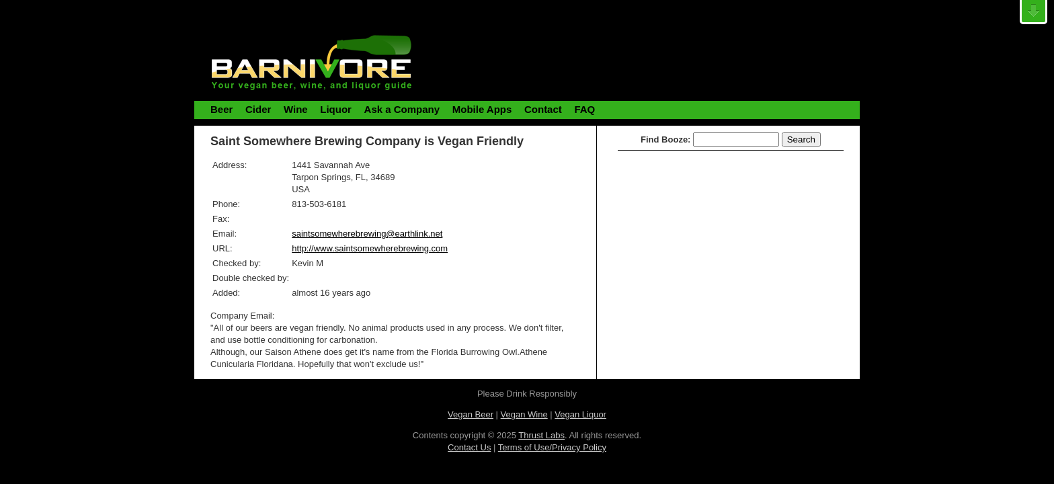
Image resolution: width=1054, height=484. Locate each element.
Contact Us (469, 447)
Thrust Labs (541, 435)
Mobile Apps (482, 109)
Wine (296, 109)
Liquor (336, 109)
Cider (258, 109)
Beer (221, 109)
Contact (543, 109)
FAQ (584, 109)
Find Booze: (665, 139)
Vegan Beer (470, 414)
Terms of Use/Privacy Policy (552, 447)
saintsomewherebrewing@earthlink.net (367, 234)
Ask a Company (402, 109)
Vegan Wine (524, 414)
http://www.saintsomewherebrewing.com (370, 248)
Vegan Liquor (580, 414)
